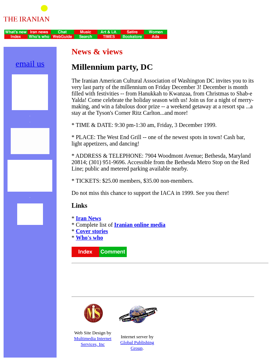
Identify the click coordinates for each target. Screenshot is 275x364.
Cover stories (92, 231)
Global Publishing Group (137, 345)
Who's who (89, 238)
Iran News (88, 218)
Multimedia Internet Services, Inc (92, 341)
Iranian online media (139, 225)
